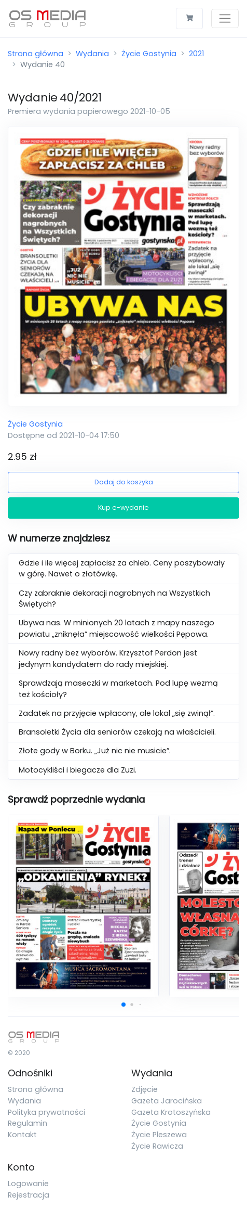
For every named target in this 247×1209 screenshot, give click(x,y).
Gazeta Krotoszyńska (171, 1112)
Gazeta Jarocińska (166, 1101)
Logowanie (28, 1183)
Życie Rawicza (157, 1146)
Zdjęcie (144, 1089)
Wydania (92, 53)
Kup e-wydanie (123, 507)
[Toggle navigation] (225, 18)
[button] (123, 1004)
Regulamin (27, 1123)
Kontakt (22, 1134)
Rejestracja (28, 1195)
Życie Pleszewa (159, 1134)
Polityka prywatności (46, 1112)
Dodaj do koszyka (123, 482)
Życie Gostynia (148, 53)
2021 (196, 53)
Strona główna (35, 53)
